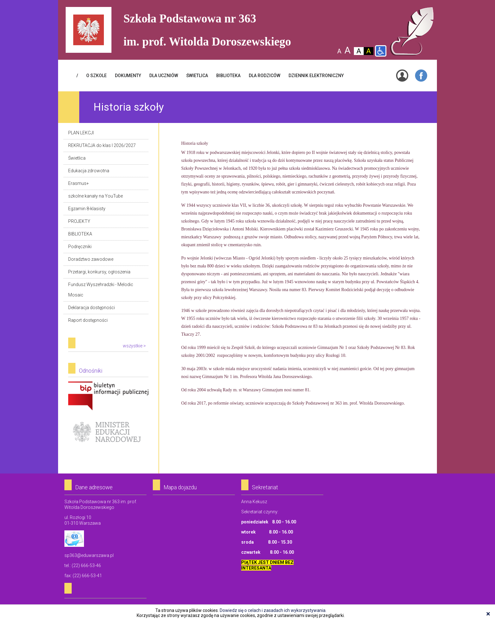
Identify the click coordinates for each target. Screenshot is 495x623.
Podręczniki (80, 246)
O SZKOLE (96, 75)
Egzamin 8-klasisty (86, 208)
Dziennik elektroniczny (316, 75)
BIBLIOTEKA (228, 75)
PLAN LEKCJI (81, 132)
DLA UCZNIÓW (163, 75)
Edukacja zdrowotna (88, 170)
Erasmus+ (78, 183)
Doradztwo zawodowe (90, 259)
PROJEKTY (79, 221)
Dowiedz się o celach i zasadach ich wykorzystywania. (273, 610)
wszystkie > (134, 345)
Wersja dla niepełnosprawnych (380, 51)
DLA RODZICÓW (264, 75)
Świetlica (77, 158)
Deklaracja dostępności (91, 307)
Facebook (421, 75)
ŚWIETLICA (197, 75)
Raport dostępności (88, 320)
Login (402, 75)
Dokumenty (128, 75)
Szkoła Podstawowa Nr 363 (412, 31)
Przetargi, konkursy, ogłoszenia (99, 271)
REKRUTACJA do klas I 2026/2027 (102, 145)
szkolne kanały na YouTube (95, 196)
